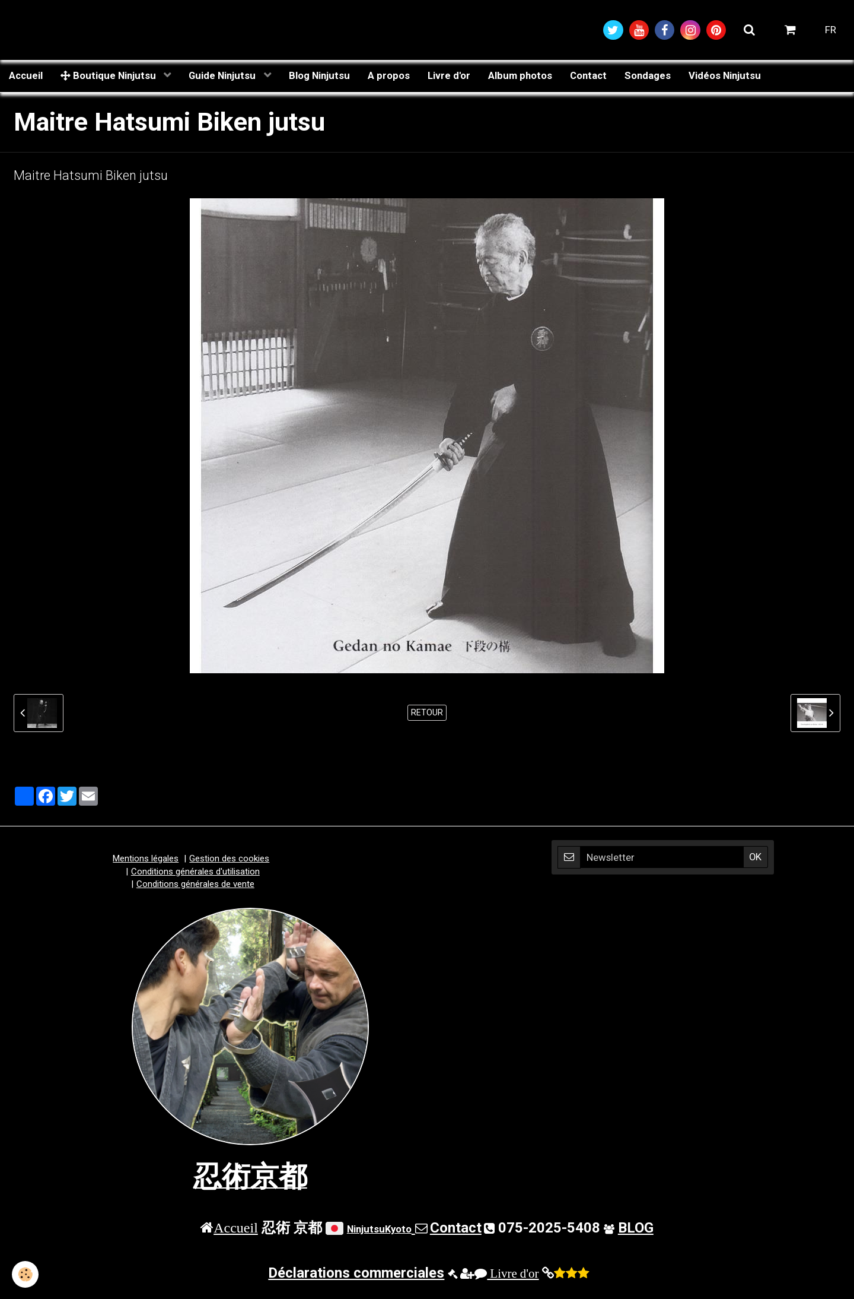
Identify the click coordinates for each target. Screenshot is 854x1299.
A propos (389, 75)
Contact (588, 75)
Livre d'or (449, 75)
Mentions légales (146, 858)
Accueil (26, 75)
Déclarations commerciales (356, 1273)
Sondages (647, 75)
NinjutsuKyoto (379, 1229)
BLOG (636, 1227)
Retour (427, 712)
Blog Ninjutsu (319, 75)
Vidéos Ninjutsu (725, 75)
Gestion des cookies (229, 858)
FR (830, 30)
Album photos (520, 75)
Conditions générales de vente (195, 884)
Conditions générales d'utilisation (195, 871)
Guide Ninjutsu (223, 75)
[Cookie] (25, 1274)
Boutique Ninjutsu (109, 75)
